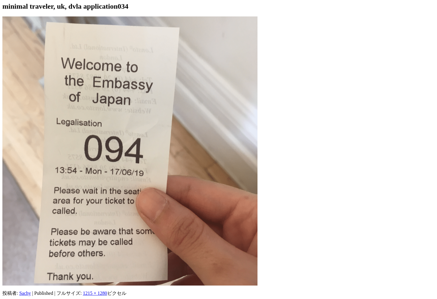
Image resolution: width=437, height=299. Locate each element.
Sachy (25, 293)
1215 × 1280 (95, 293)
